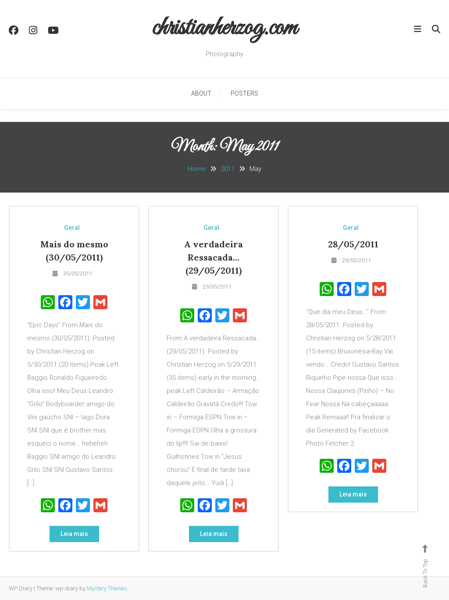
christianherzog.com (224, 28)
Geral (72, 227)
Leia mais (74, 533)
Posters (244, 93)
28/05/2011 (353, 244)
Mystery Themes (107, 588)
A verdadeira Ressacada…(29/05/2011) (213, 257)
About (201, 93)
